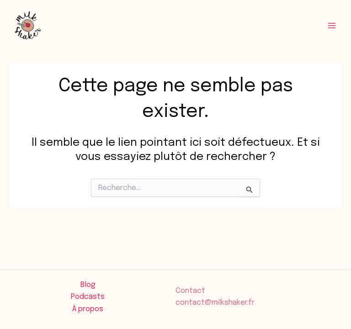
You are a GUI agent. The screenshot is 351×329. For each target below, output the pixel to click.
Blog (88, 285)
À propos (87, 309)
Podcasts (88, 297)
